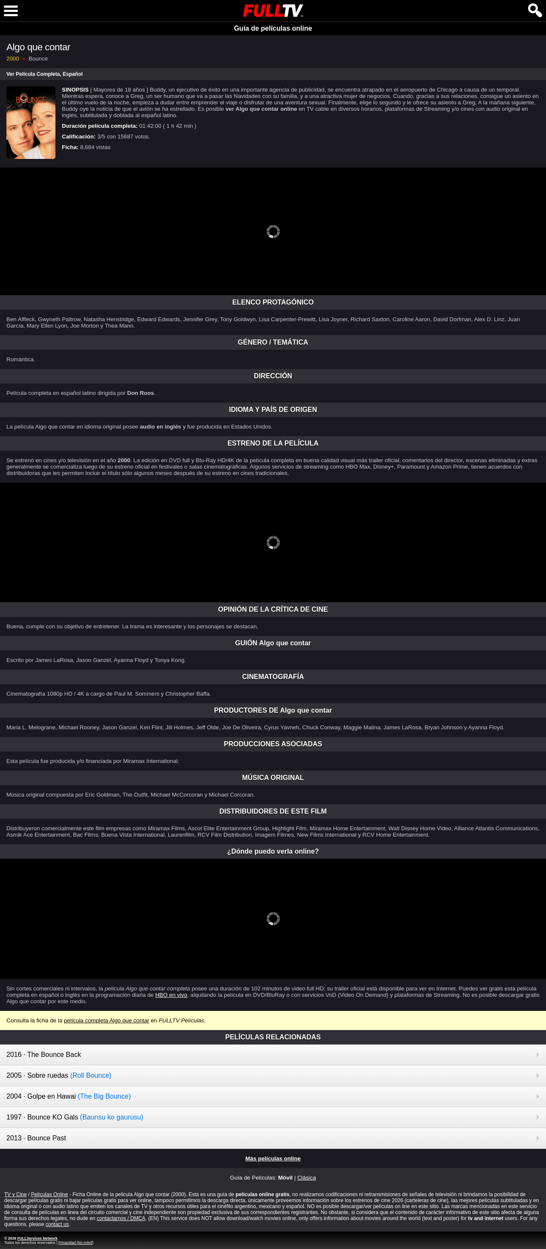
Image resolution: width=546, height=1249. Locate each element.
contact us (57, 1224)
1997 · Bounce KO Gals (74, 1117)
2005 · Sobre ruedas (58, 1075)
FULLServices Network (37, 1238)
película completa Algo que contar (106, 1020)
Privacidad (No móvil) (75, 1242)
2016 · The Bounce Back (43, 1054)
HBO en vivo (171, 995)
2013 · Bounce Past (36, 1138)
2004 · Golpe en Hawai (68, 1096)
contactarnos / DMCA (121, 1218)
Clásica (306, 1177)
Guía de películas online (273, 28)
